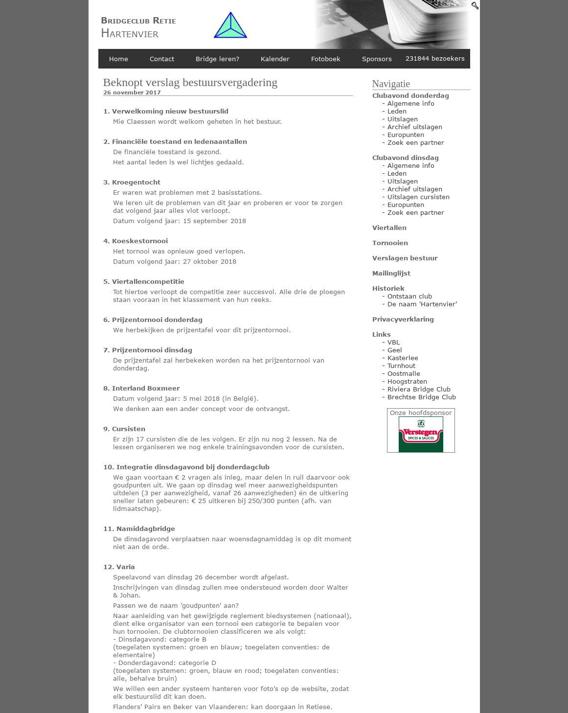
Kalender (275, 59)
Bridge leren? (217, 59)
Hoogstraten (407, 381)
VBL (393, 342)
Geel (394, 350)
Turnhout (401, 365)
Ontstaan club (409, 296)
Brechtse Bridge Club (421, 397)
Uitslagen (402, 119)
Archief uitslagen (414, 127)
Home (118, 59)
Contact (162, 59)
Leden (397, 111)
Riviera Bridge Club (419, 389)
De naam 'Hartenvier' (422, 304)
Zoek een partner (415, 142)
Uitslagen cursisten (418, 197)
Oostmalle (403, 373)
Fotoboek (326, 59)
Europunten (405, 134)
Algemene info (410, 103)
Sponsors (377, 59)
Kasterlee (402, 358)
